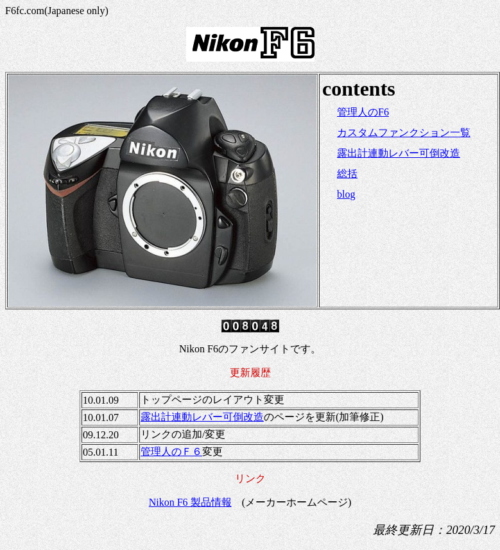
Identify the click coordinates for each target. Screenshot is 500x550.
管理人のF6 (363, 112)
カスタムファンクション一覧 (403, 132)
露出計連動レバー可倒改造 (398, 153)
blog (346, 194)
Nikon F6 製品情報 (190, 502)
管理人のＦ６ (171, 451)
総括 (347, 173)
